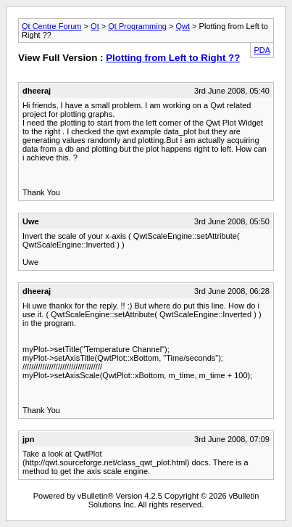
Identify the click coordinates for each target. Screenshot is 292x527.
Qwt (183, 26)
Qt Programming (137, 26)
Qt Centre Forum (52, 26)
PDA (262, 50)
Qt (95, 26)
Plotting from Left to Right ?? (173, 57)
